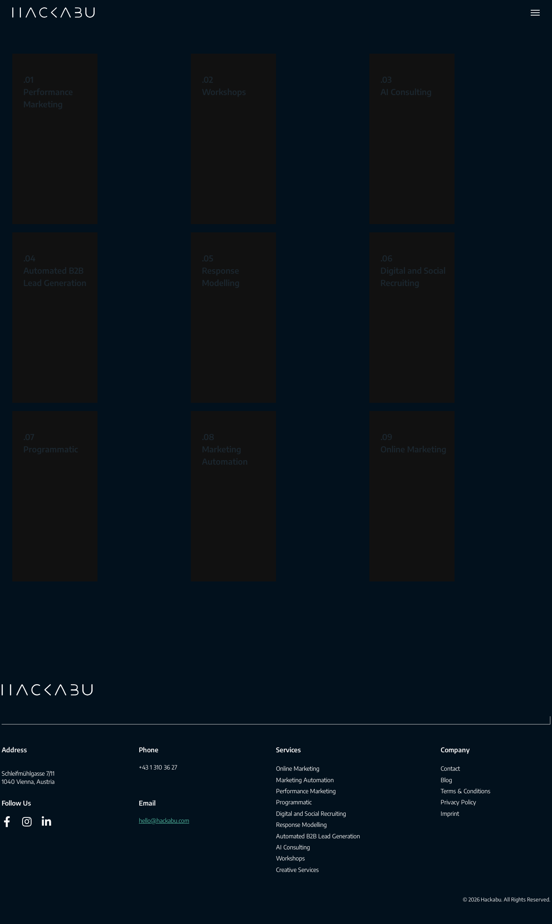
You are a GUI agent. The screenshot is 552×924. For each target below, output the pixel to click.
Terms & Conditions (465, 791)
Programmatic (50, 449)
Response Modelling (301, 824)
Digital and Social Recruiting (311, 813)
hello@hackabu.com (164, 820)
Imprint (450, 813)
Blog (446, 779)
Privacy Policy (458, 802)
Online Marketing (413, 449)
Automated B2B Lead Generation (318, 836)
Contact (450, 768)
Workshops (224, 91)
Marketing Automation (305, 779)
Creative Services (297, 869)
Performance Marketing (306, 791)
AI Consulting (406, 91)
